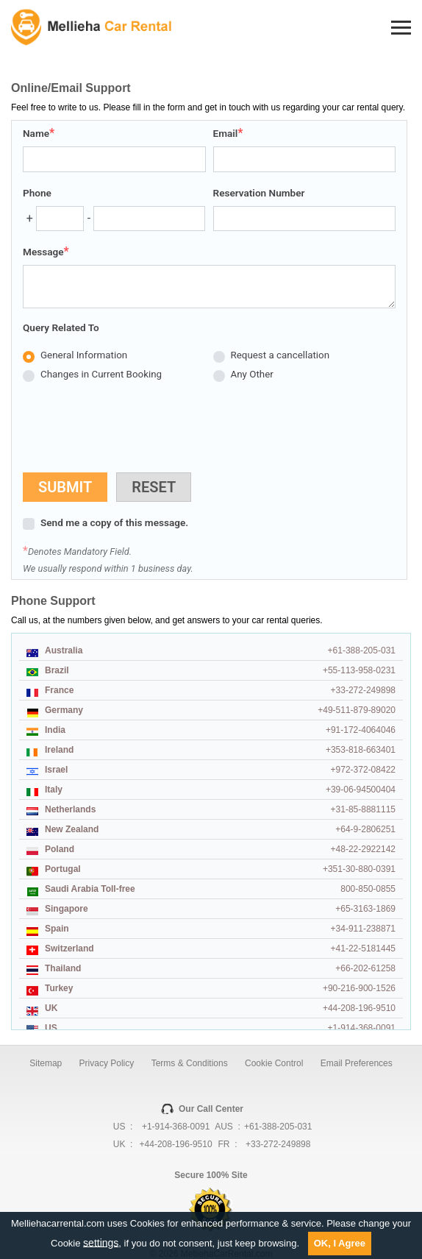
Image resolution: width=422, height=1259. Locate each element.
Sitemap (45, 1063)
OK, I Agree (339, 1243)
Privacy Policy (107, 1063)
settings (100, 1242)
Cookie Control (274, 1063)
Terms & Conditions (189, 1063)
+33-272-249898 (278, 1144)
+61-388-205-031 (278, 1126)
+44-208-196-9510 (176, 1144)
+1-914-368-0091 (176, 1126)
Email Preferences (357, 1063)
